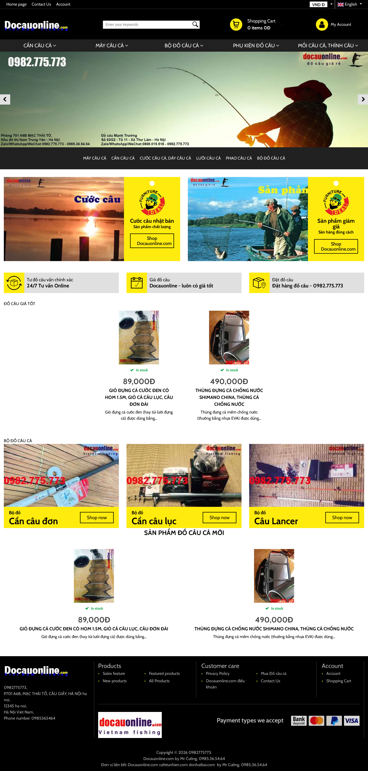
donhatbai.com (202, 764)
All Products (159, 680)
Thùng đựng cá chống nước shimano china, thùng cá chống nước (229, 397)
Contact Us (41, 4)
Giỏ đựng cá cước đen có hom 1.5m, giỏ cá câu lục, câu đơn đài (139, 397)
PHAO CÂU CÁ (239, 158)
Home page (16, 4)
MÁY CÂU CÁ (110, 45)
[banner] (184, 99)
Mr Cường (188, 758)
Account (63, 4)
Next (363, 99)
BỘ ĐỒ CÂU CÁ (182, 45)
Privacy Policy (217, 673)
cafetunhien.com (173, 764)
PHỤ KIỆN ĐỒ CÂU (254, 45)
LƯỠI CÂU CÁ (208, 158)
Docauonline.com (158, 758)
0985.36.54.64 (212, 758)
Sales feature (114, 673)
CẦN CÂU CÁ (38, 45)
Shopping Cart (338, 680)
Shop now (97, 517)
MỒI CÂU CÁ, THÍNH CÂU (326, 45)
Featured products (164, 673)
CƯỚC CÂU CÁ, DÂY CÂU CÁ (165, 158)
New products (115, 680)
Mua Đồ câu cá (273, 673)
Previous (5, 99)
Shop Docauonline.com (154, 241)
